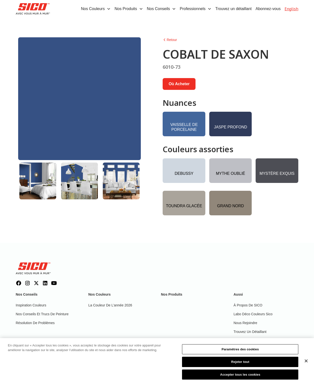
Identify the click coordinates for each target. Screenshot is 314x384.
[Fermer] (306, 362)
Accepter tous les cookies (240, 376)
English (291, 9)
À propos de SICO (248, 305)
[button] (96, 8)
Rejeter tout (240, 364)
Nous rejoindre (245, 323)
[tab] (38, 181)
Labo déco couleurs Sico (253, 314)
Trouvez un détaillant (233, 9)
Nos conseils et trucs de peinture (42, 314)
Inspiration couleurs (31, 305)
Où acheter (179, 84)
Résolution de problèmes (35, 323)
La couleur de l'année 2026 (110, 305)
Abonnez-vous (268, 9)
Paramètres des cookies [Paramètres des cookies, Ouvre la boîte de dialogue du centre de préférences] (240, 351)
